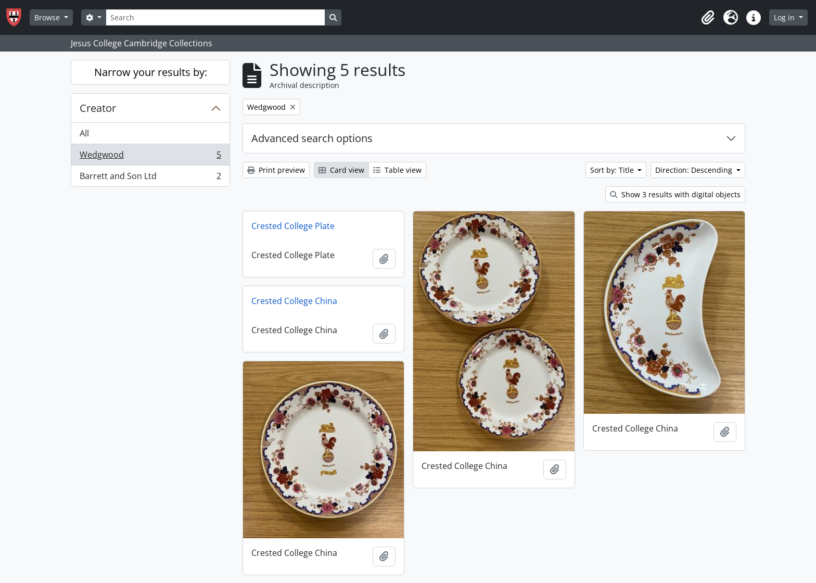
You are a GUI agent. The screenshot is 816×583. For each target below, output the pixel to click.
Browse (48, 17)
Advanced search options (312, 138)
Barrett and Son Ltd (150, 178)
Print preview (276, 170)
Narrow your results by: (150, 72)
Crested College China (294, 301)
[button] (707, 17)
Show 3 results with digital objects (675, 194)
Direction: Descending (694, 170)
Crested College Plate (293, 226)
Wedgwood (150, 157)
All (84, 133)
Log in (785, 17)
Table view (397, 170)
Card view (341, 170)
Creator (98, 108)
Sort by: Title (613, 170)
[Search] (215, 17)
